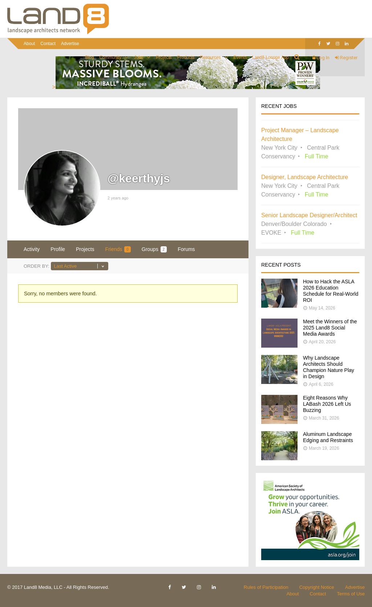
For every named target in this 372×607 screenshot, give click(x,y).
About (29, 43)
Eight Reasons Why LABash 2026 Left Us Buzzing (327, 404)
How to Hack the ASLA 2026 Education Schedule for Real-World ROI (330, 291)
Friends (118, 249)
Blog (89, 57)
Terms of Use (351, 593)
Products (185, 57)
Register (346, 57)
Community (110, 57)
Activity (32, 249)
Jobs (138, 57)
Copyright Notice (316, 587)
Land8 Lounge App (270, 57)
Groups (154, 249)
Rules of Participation (266, 587)
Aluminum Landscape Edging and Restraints (328, 437)
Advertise (70, 43)
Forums (186, 249)
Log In (320, 57)
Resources (210, 57)
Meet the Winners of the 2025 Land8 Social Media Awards (330, 328)
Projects (163, 57)
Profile (57, 249)
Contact (47, 43)
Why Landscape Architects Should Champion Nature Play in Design (328, 367)
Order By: (36, 266)
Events (240, 57)
